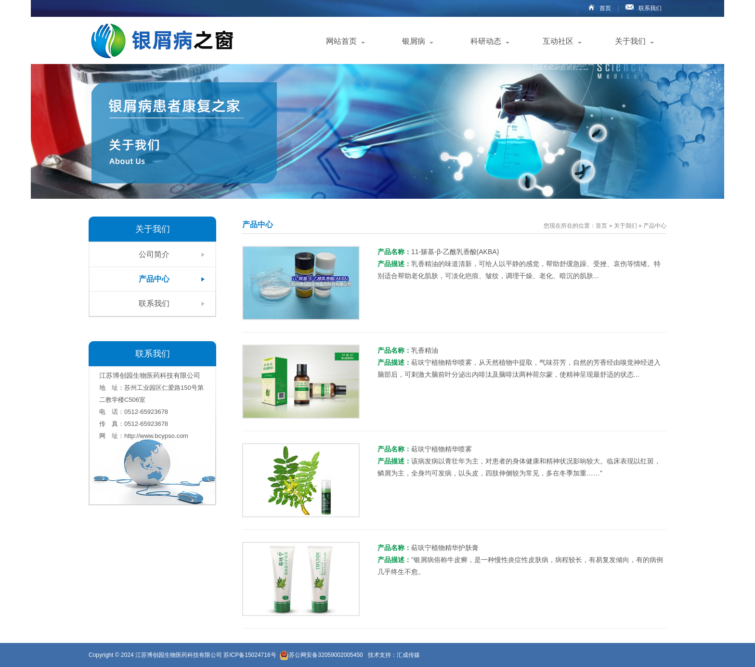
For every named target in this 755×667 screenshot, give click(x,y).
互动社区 (558, 41)
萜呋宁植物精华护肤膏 (445, 548)
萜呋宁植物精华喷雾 (441, 449)
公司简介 (154, 254)
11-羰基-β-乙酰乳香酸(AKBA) (455, 252)
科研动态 (485, 41)
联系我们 (641, 8)
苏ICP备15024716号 (250, 655)
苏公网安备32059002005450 (321, 655)
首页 (597, 8)
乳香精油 (424, 350)
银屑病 (413, 41)
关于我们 (630, 41)
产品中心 (154, 279)
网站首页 (341, 41)
